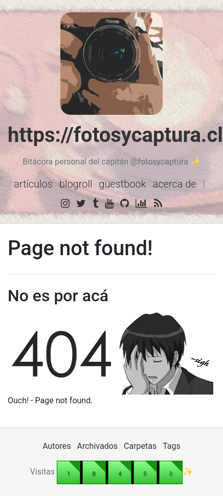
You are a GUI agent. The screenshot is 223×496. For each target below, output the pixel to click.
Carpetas (140, 446)
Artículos (33, 184)
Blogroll (76, 184)
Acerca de (174, 184)
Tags (172, 446)
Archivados (97, 446)
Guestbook (122, 184)
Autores (56, 446)
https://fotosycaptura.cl (115, 135)
